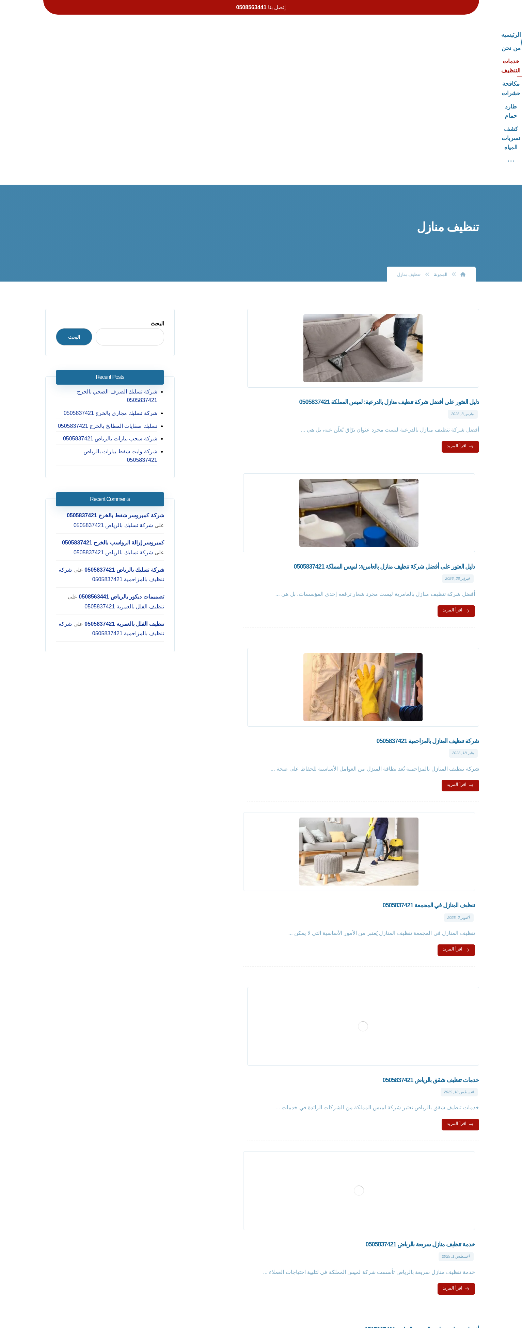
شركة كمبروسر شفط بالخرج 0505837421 (117, 375)
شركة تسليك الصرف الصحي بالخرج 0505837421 (119, 264)
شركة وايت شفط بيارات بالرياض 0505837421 (106, 319)
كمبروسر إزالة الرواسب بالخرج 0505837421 (114, 402)
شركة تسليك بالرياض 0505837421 (126, 385)
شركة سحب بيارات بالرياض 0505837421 (112, 307)
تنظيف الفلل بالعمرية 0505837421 (126, 466)
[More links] (151, 34)
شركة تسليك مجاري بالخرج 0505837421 (112, 281)
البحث (159, 192)
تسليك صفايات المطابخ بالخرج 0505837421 (109, 294)
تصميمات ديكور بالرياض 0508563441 (123, 456)
